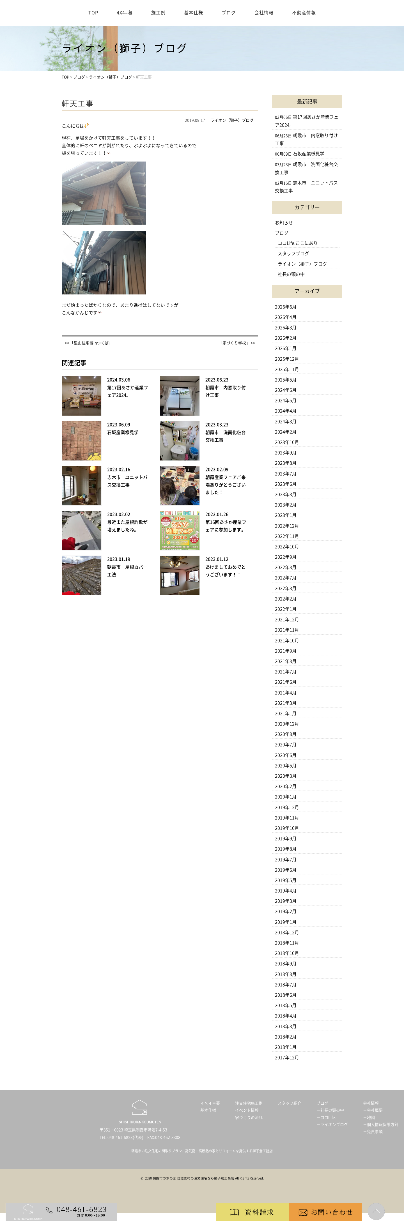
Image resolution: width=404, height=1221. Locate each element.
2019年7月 (286, 859)
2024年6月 (286, 390)
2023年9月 (286, 452)
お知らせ (284, 222)
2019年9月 (286, 838)
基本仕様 (193, 12)
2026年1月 (286, 348)
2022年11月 (287, 536)
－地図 (369, 1117)
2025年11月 (287, 369)
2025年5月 (286, 379)
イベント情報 (247, 1110)
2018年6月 (286, 995)
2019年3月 (286, 901)
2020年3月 (286, 776)
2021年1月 (286, 713)
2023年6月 (286, 484)
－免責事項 (373, 1132)
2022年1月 (286, 609)
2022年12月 (287, 526)
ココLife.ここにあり (298, 243)
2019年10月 (287, 828)
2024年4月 (286, 411)
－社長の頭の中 (330, 1110)
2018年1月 (286, 1047)
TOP (93, 12)
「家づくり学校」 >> (237, 343)
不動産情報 (304, 12)
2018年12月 (287, 932)
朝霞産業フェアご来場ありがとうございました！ (225, 485)
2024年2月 (286, 432)
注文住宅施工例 (249, 1103)
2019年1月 (286, 922)
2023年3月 (286, 494)
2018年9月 (286, 963)
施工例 (158, 12)
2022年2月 (286, 598)
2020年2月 (286, 786)
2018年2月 (286, 1037)
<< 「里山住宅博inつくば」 (89, 343)
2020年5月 (286, 765)
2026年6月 (286, 307)
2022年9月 (286, 557)
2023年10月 (287, 442)
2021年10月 (287, 640)
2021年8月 (286, 661)
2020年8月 (286, 734)
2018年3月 (286, 1026)
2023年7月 (286, 473)
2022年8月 (286, 567)
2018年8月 (286, 974)
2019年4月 (286, 890)
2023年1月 (286, 515)
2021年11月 (287, 630)
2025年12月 (287, 359)
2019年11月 (287, 817)
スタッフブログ (293, 253)
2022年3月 (286, 588)
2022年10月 (287, 546)
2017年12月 (287, 1057)
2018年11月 (287, 943)
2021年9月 (286, 651)
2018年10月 (287, 953)
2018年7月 (286, 984)
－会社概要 (373, 1110)
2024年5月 (286, 400)
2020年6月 (286, 755)
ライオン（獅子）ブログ (302, 264)
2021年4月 (286, 692)
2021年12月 (287, 619)
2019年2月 (286, 911)
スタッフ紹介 (289, 1103)
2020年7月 (286, 744)
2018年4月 (286, 1015)
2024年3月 (286, 421)
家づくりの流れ (249, 1117)
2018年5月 (286, 1005)
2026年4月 (286, 317)
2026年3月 (286, 327)
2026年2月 (286, 338)
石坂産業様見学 (123, 432)
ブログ (229, 12)
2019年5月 (286, 880)
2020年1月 (286, 796)
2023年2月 (286, 505)
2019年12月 (287, 807)
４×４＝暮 (210, 1103)
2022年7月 (286, 577)
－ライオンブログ (332, 1124)
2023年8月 (286, 463)
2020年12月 (287, 724)
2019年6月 (286, 870)
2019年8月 (286, 849)
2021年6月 (286, 682)
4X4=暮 (125, 12)
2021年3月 (286, 703)
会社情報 (264, 12)
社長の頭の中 (291, 274)
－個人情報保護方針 (380, 1124)
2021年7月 (286, 671)
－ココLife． (327, 1117)
